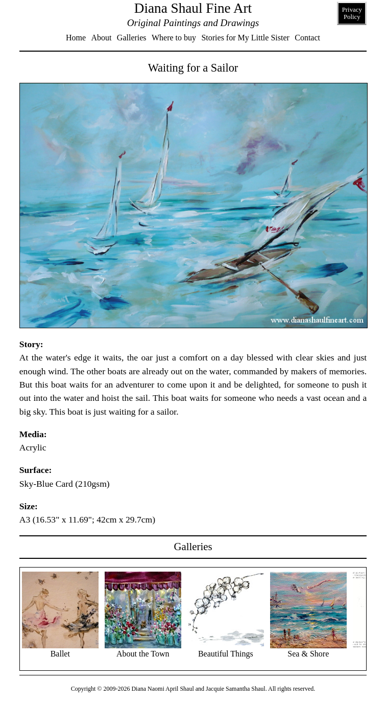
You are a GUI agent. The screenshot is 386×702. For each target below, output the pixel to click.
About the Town (143, 649)
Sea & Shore (308, 649)
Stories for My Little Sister (245, 38)
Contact (307, 38)
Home (76, 38)
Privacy (352, 13)
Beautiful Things (225, 649)
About (101, 38)
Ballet (60, 649)
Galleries (132, 38)
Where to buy (174, 38)
